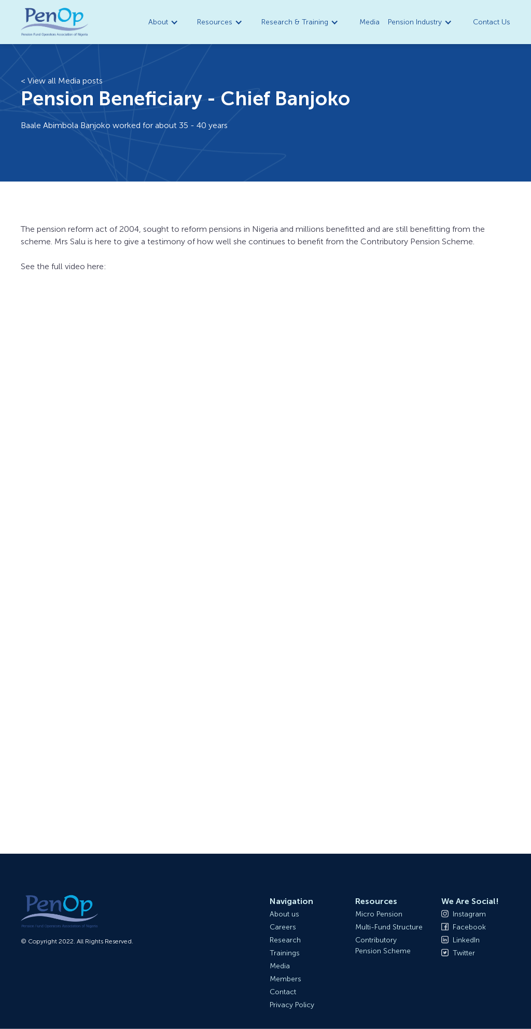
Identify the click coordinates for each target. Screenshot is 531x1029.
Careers (283, 927)
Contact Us (491, 22)
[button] (164, 22)
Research (285, 940)
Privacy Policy (292, 1004)
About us (284, 914)
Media (369, 22)
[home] (54, 22)
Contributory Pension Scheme (383, 945)
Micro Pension (378, 914)
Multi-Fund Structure (389, 927)
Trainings (285, 953)
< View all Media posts (62, 81)
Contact (283, 992)
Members (285, 979)
